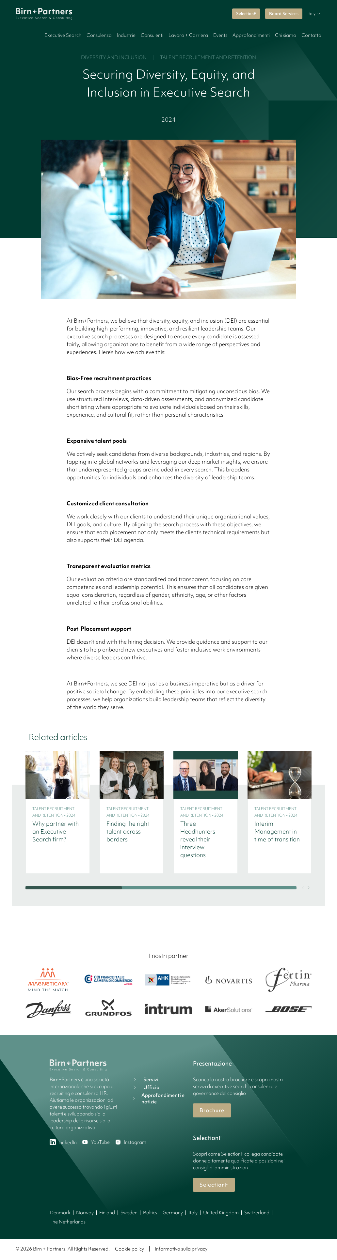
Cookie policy (129, 1249)
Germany (173, 1212)
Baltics (150, 1212)
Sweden (128, 1212)
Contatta (311, 35)
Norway (85, 1212)
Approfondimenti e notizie (158, 1098)
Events (220, 35)
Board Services (283, 13)
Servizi (145, 1079)
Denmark (60, 1212)
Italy (193, 1212)
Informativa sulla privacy (181, 1249)
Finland (107, 1212)
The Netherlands (68, 1222)
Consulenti (152, 35)
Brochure (212, 1110)
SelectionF (246, 13)
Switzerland (256, 1212)
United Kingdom (221, 1212)
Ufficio (145, 1087)
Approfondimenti (251, 35)
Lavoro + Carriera (188, 35)
